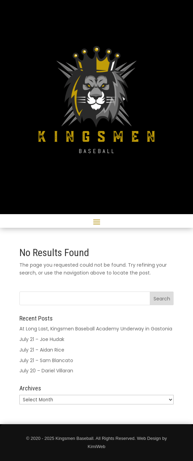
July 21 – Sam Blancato (46, 360)
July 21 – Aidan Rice (41, 349)
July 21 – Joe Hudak (41, 339)
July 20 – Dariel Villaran (46, 370)
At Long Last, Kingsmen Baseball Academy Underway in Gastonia (95, 328)
